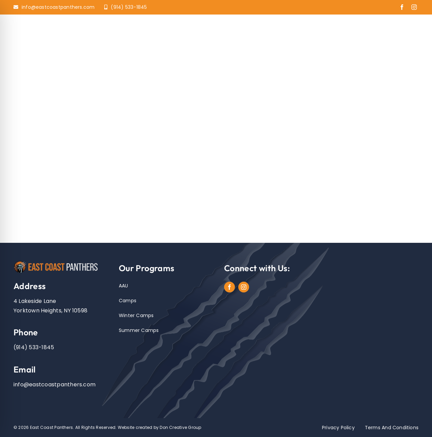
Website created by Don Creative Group (159, 427)
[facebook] (402, 7)
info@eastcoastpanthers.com (55, 384)
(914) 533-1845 (34, 347)
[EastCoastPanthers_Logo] (58, 262)
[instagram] (414, 7)
